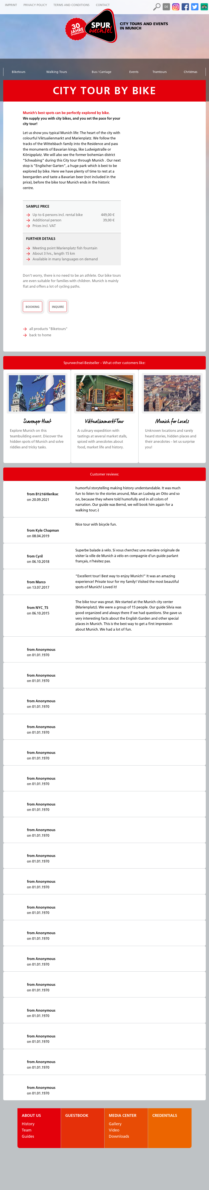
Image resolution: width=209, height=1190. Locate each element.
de (166, 7)
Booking (32, 307)
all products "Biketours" (48, 329)
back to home (40, 335)
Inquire (59, 307)
